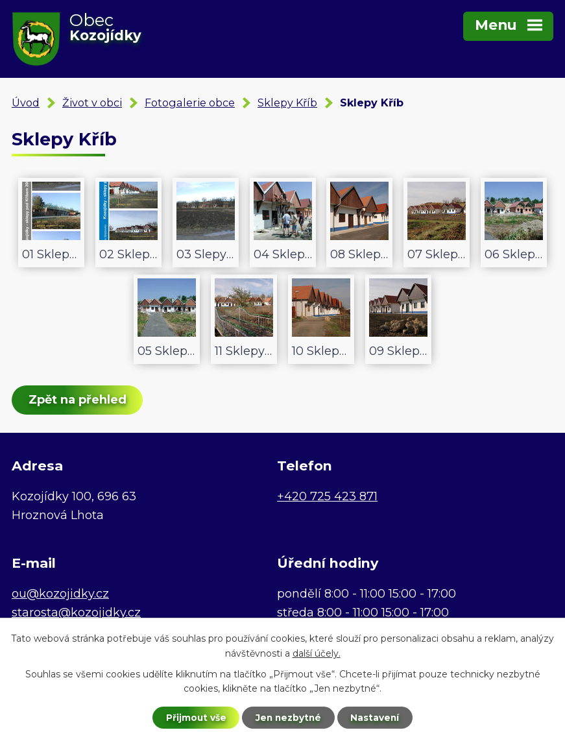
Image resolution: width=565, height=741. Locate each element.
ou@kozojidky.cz (60, 594)
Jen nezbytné (288, 717)
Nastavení (377, 717)
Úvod (26, 102)
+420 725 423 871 (327, 496)
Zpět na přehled (78, 400)
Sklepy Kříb (287, 102)
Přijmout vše (193, 717)
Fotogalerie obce (190, 102)
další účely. (317, 653)
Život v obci (92, 102)
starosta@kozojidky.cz (76, 612)
